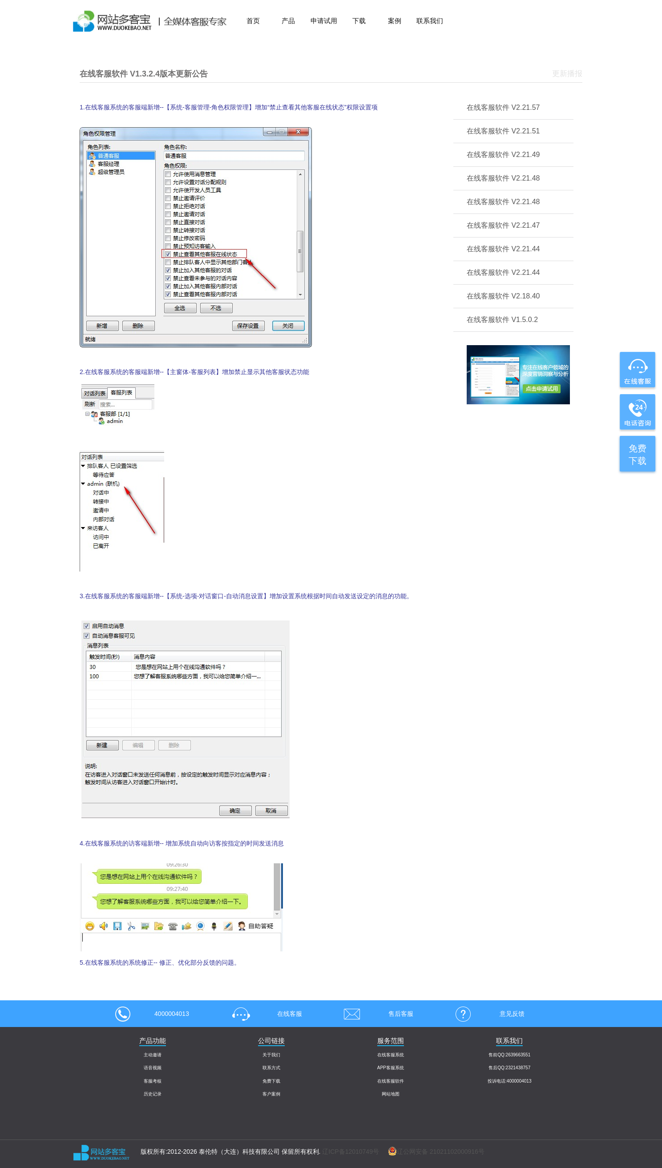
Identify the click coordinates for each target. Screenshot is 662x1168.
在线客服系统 (390, 1054)
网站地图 (391, 1093)
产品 (288, 20)
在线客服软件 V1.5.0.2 (502, 319)
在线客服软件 (390, 1081)
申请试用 (324, 20)
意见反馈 (487, 1013)
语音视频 (152, 1067)
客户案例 (271, 1093)
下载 (359, 20)
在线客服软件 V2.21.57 (503, 107)
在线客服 (264, 1013)
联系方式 (271, 1067)
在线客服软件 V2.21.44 (503, 249)
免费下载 (271, 1081)
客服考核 (152, 1081)
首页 (253, 20)
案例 (394, 20)
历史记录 (152, 1093)
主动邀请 (152, 1054)
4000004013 (152, 1013)
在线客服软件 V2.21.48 (503, 178)
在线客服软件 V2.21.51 (503, 131)
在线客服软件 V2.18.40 (503, 296)
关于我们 (271, 1054)
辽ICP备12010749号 (350, 1151)
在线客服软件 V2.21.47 (503, 225)
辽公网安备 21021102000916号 (431, 1151)
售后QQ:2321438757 (509, 1067)
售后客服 (375, 1013)
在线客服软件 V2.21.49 (503, 154)
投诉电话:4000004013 (509, 1081)
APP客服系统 (390, 1067)
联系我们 (429, 20)
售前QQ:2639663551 (509, 1054)
